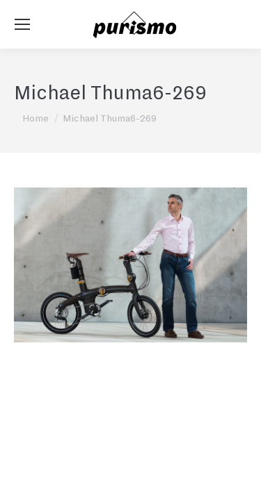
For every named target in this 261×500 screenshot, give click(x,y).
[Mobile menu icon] (22, 24)
